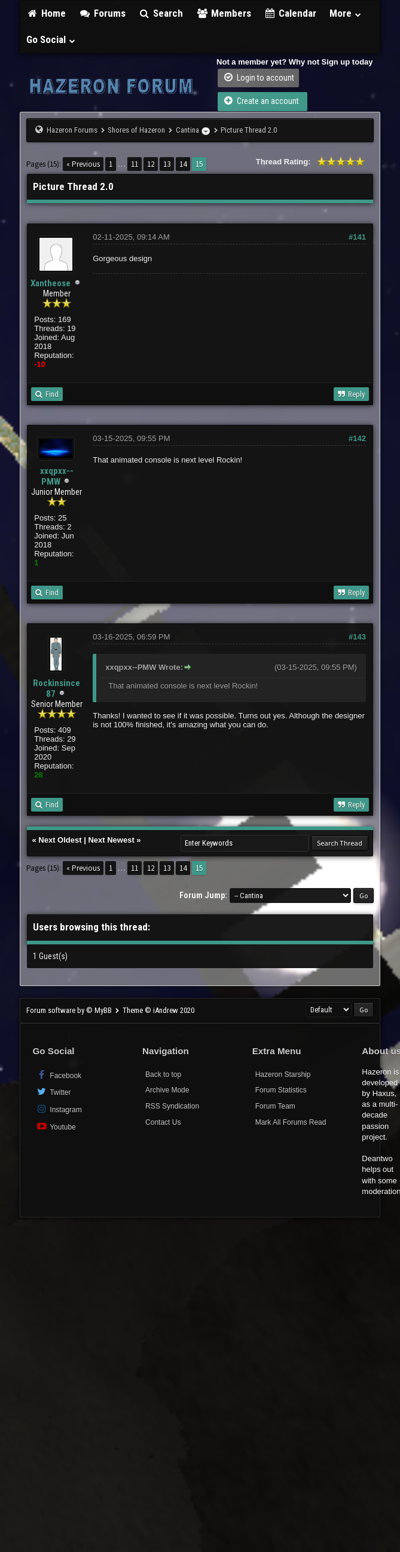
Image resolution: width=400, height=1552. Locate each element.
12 (150, 164)
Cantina (187, 129)
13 (166, 164)
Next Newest (111, 839)
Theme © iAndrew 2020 (158, 1010)
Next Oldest (59, 839)
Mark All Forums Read (290, 1122)
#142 (357, 438)
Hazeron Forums (72, 129)
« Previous (83, 164)
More (345, 13)
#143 (357, 636)
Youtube (55, 1126)
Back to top (163, 1074)
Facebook (58, 1075)
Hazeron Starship (283, 1074)
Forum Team (275, 1106)
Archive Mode (167, 1090)
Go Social (51, 39)
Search (161, 13)
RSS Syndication (172, 1106)
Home (46, 13)
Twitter (53, 1091)
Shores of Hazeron (136, 129)
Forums (102, 13)
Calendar (290, 13)
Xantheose (50, 283)
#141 (357, 236)
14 (183, 164)
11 (134, 164)
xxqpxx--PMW (57, 476)
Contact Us (163, 1122)
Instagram (58, 1109)
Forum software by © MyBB (70, 1010)
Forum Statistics (281, 1090)
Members (223, 13)
